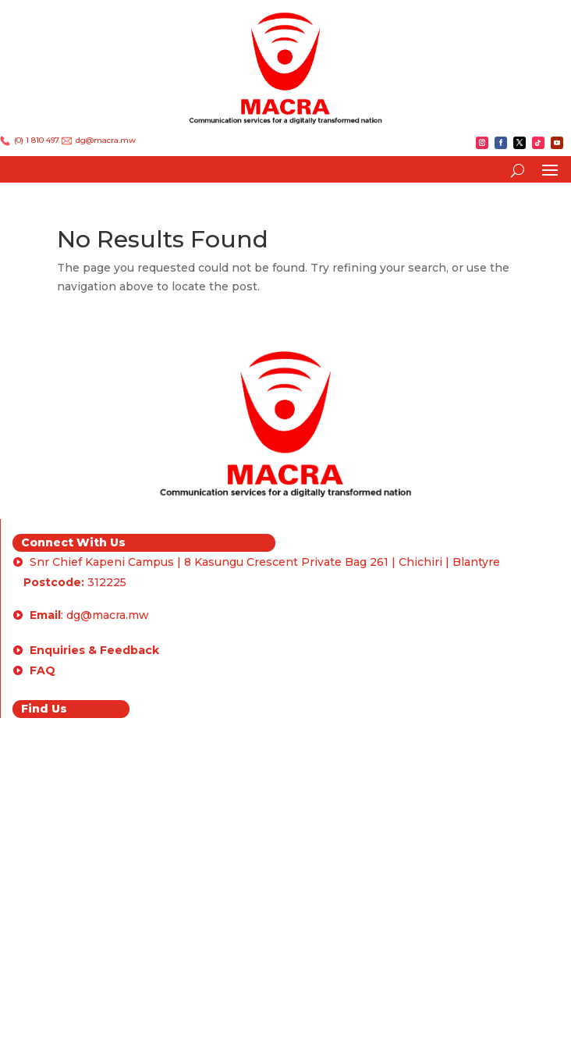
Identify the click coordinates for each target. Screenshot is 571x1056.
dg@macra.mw (104, 140)
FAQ (42, 670)
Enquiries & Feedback (94, 650)
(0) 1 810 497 (37, 140)
